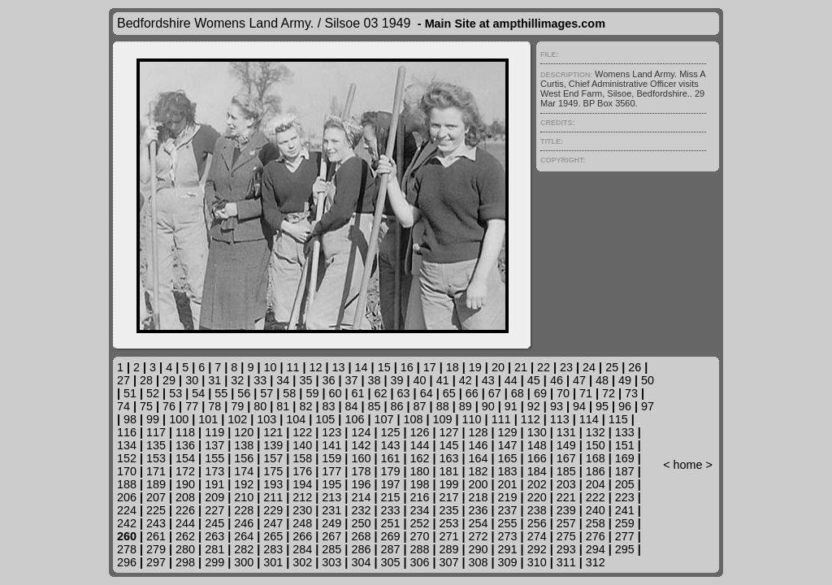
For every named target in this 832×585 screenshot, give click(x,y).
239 (566, 510)
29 (169, 380)
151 (625, 445)
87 (420, 406)
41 (442, 380)
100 (178, 419)
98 (130, 419)
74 (123, 406)
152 (126, 458)
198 (419, 484)
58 (289, 393)
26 (634, 367)
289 (449, 549)
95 (602, 406)
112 (530, 419)
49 (624, 380)
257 (566, 523)
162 (419, 458)
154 (185, 458)
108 (413, 419)
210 (244, 497)
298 (185, 562)
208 (185, 497)
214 (360, 497)
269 (390, 536)
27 (123, 380)
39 (397, 380)
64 (426, 393)
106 (354, 419)
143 (390, 445)
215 (390, 497)
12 (316, 367)
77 (191, 406)
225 (156, 510)
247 (273, 523)
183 (508, 471)
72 (608, 393)
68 (517, 393)
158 (302, 458)
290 (478, 549)
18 (452, 367)
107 (383, 419)
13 (338, 367)
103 (266, 419)
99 (152, 419)
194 (302, 484)
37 (351, 380)
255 (508, 523)
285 (331, 549)
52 (152, 393)
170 (126, 471)
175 (273, 471)
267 (331, 536)
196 (360, 484)
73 (631, 393)
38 (374, 380)
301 (273, 562)
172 (185, 471)
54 (198, 393)
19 (475, 367)
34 (282, 380)
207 (156, 497)
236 (478, 510)
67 (494, 393)
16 (407, 367)
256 (537, 523)
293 (566, 549)
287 (390, 549)
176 (302, 471)
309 (508, 562)
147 (508, 445)
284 (302, 549)
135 (156, 445)
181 (449, 471)
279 (156, 549)
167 (566, 458)
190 (185, 484)
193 (273, 484)
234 (419, 510)
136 (185, 445)
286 (360, 549)
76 (169, 406)
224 (126, 510)
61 (358, 393)
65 (449, 393)
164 (478, 458)
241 (625, 510)
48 (602, 380)
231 (331, 510)
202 (537, 484)
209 (214, 497)
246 (244, 523)
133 (625, 432)
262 (185, 536)
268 (360, 536)
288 (419, 549)
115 (618, 419)
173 (214, 471)
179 (390, 471)
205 (625, 484)
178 (360, 471)
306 (419, 562)
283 (273, 549)
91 (511, 406)
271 (449, 536)
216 (419, 497)
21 (520, 367)
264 (244, 536)
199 (449, 484)
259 (625, 523)
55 (221, 393)
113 (560, 419)
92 (533, 406)
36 (328, 380)
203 (566, 484)
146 (478, 445)
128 (478, 432)
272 (478, 536)
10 (269, 367)
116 (126, 432)
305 (390, 562)
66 (472, 393)
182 (478, 471)
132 (595, 432)
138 (244, 445)
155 (214, 458)
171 (156, 471)
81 (282, 406)
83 (328, 406)
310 (537, 562)
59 (312, 393)
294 (595, 549)
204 (595, 484)
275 (566, 536)
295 (625, 549)
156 (244, 458)
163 (449, 458)
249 (331, 523)
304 (360, 562)
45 (533, 380)
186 (595, 471)
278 (126, 549)
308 (478, 562)
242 (126, 523)
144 (419, 445)
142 (360, 445)
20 (498, 367)
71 (585, 393)
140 (302, 445)
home (688, 464)
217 (449, 497)
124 (360, 432)
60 (334, 393)
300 (244, 562)
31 (214, 380)
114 (589, 419)
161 (390, 458)
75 (146, 406)
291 (508, 549)
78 (214, 406)
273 (508, 536)
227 (214, 510)
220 (537, 497)
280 (185, 549)
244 (185, 523)
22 (543, 367)
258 (595, 523)
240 (595, 510)
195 (331, 484)
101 (208, 419)
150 (595, 445)
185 (566, 471)
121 (273, 432)
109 (443, 419)
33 (260, 380)
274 (537, 536)
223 (625, 497)
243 (156, 523)
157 (273, 458)
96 (624, 406)
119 (214, 432)
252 (419, 523)
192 (244, 484)
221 (566, 497)
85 (374, 406)
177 (331, 471)
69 (540, 393)
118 (185, 432)
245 (214, 523)
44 (511, 380)
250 (360, 523)
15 (384, 367)
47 (579, 380)
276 (595, 536)
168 (595, 458)
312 (595, 562)
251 (390, 523)
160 (360, 458)
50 (647, 380)
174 (244, 471)
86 (397, 406)
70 (563, 393)
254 (478, 523)
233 (390, 510)
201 (508, 484)
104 (296, 419)
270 (419, 536)
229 (273, 510)
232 (360, 510)
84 (351, 406)
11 (292, 367)
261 (156, 536)
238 (537, 510)
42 (465, 380)
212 (302, 497)
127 (449, 432)
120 (244, 432)
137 (214, 445)
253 (449, 523)
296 (126, 562)
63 (403, 393)
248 (302, 523)
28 (146, 380)
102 (237, 419)
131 (566, 432)
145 (449, 445)
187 (625, 471)
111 (501, 419)
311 (566, 562)
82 (305, 406)
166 (537, 458)
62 (381, 393)
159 (331, 458)
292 (537, 549)
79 (237, 406)
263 (214, 536)
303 (331, 562)
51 (130, 393)
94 (579, 406)
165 (508, 458)
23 (566, 367)
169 (625, 458)
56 (243, 393)
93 (556, 406)
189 (156, 484)
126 (419, 432)
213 (331, 497)
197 (390, 484)
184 (537, 471)
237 (508, 510)
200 (478, 484)
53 (175, 393)
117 (156, 432)
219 (508, 497)
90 (488, 406)
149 (566, 445)
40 (420, 380)
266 (302, 536)
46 (556, 380)
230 (302, 510)
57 (266, 393)
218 (478, 497)
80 (260, 406)
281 (214, 549)
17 (429, 367)
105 (325, 419)
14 (361, 367)
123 (331, 432)
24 (589, 367)
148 (537, 445)
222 (595, 497)
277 (625, 536)
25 (611, 367)
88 (442, 406)
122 (302, 432)
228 (244, 510)
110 (472, 419)
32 (237, 380)
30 (191, 380)
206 (126, 497)
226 (185, 510)
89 (465, 406)
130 (537, 432)
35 (305, 380)
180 (419, 471)
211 (273, 497)
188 (126, 484)
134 (126, 445)
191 (214, 484)
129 (508, 432)
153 (156, 458)
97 (647, 406)
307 (449, 562)
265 (273, 536)
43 (488, 380)
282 (244, 549)
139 (273, 445)
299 (214, 562)
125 (390, 432)
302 (302, 562)
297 (156, 562)
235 (449, 510)
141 (331, 445)
